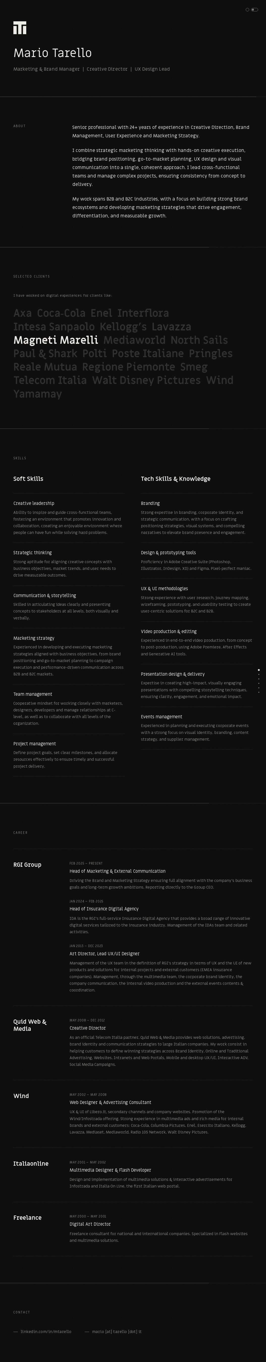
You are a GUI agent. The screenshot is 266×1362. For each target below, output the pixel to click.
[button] (252, 9)
